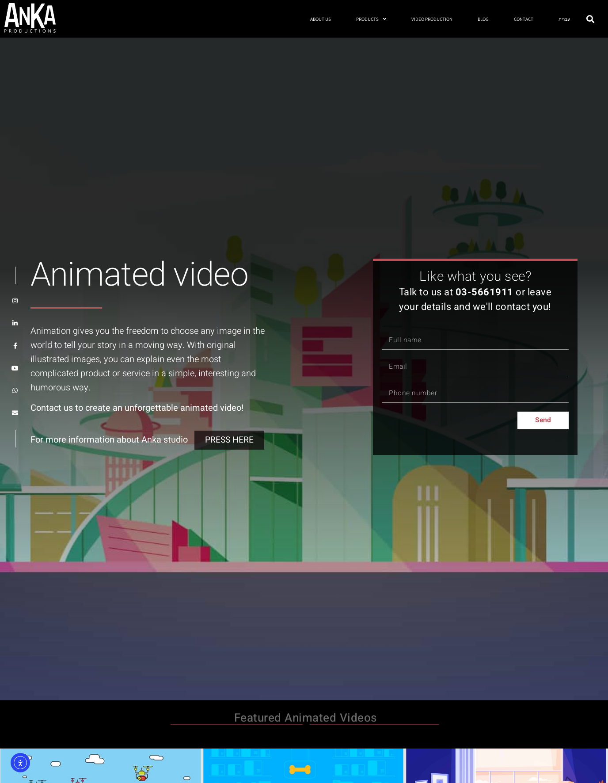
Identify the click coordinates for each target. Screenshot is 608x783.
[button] (590, 18)
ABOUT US (320, 19)
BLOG (483, 19)
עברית (564, 19)
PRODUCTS (371, 19)
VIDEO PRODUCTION (431, 19)
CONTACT (523, 19)
